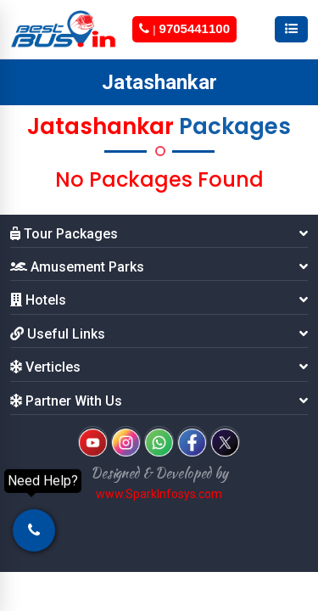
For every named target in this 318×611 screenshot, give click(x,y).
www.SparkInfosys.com (159, 494)
